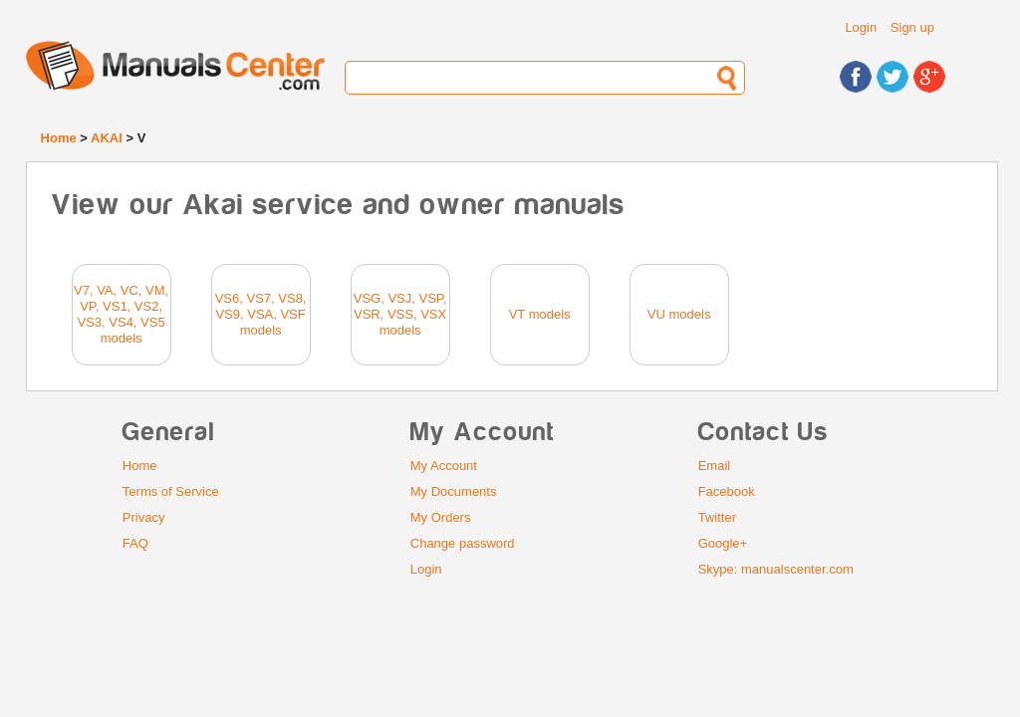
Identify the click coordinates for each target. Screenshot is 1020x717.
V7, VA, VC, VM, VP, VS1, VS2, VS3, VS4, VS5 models (121, 314)
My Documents (453, 491)
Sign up (912, 27)
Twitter (717, 517)
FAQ (135, 543)
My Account (443, 465)
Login (861, 27)
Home (59, 137)
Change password (462, 543)
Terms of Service (171, 491)
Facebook (726, 491)
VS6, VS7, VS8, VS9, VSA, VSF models (261, 314)
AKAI (107, 137)
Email (714, 465)
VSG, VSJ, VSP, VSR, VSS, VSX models (400, 314)
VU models (679, 314)
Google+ (723, 543)
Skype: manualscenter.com (776, 569)
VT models (540, 314)
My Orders (440, 517)
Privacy (144, 517)
